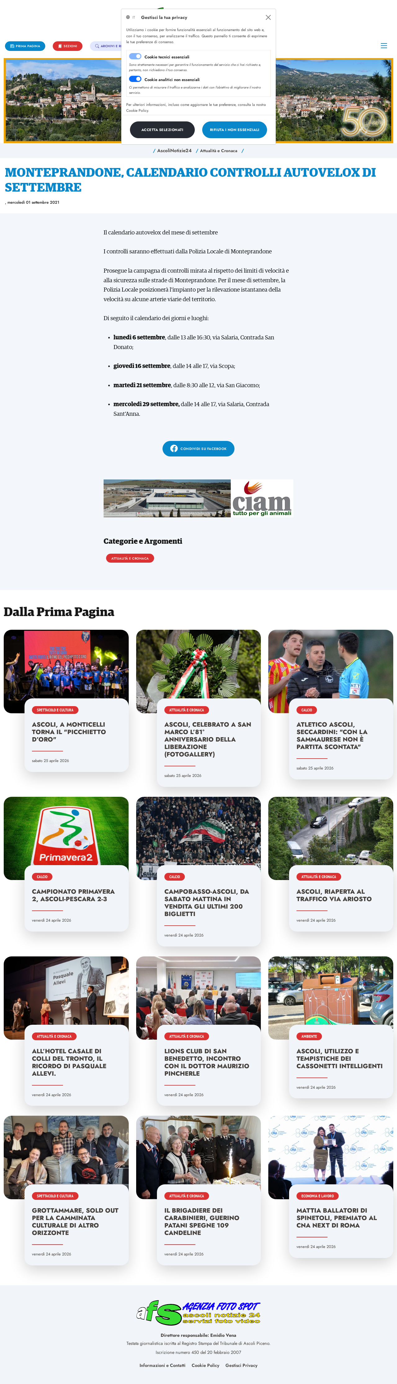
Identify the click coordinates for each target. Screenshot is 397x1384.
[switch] (135, 79)
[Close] (268, 17)
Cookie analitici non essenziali (172, 80)
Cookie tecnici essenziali (167, 57)
